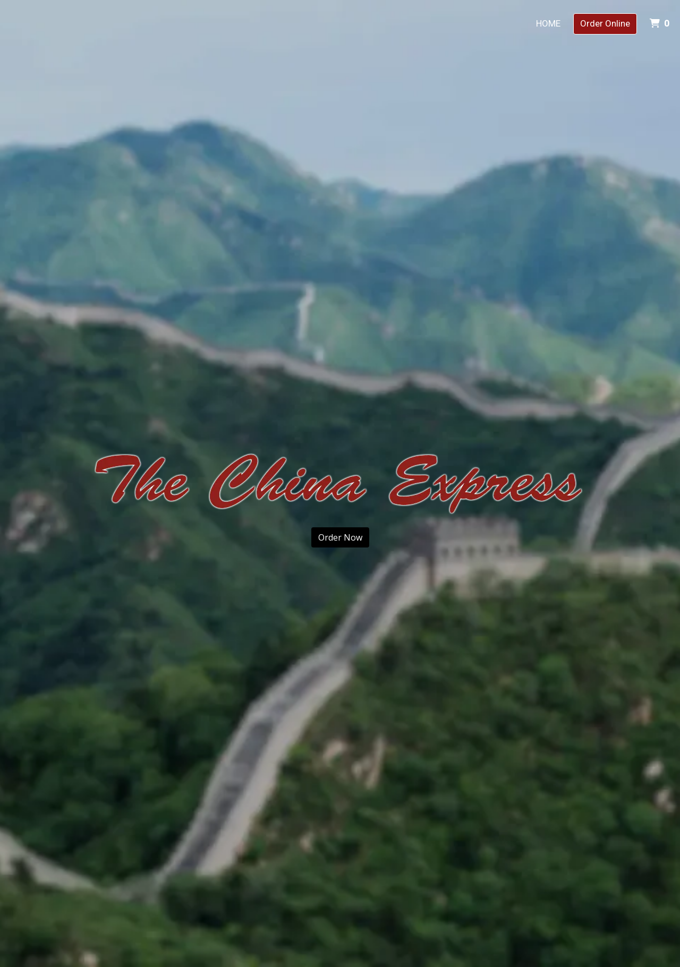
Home (548, 23)
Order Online (605, 23)
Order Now (340, 537)
